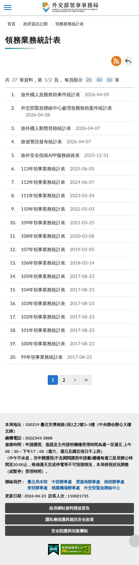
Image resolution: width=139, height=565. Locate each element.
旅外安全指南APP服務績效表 (57, 155)
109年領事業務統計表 (49, 222)
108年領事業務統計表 (49, 236)
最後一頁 (86, 380)
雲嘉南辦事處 (88, 481)
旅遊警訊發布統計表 (48, 141)
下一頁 (75, 380)
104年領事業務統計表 (49, 289)
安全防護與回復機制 (69, 530)
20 (88, 80)
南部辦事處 (114, 481)
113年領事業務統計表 (49, 168)
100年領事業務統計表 (49, 343)
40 (99, 80)
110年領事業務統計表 (49, 209)
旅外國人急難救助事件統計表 (57, 94)
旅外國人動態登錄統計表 (52, 128)
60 (109, 80)
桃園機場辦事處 (66, 487)
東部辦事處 (37, 487)
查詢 (131, 7)
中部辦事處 (62, 481)
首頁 (10, 23)
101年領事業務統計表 (49, 330)
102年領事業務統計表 (49, 316)
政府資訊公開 (35, 23)
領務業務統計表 (69, 23)
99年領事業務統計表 (48, 357)
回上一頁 (128, 61)
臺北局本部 (37, 481)
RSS (116, 61)
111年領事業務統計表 (49, 195)
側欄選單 (7, 7)
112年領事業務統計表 (49, 182)
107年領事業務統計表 (49, 249)
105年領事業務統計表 (49, 276)
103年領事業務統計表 (49, 303)
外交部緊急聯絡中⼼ (102, 487)
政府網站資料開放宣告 (69, 508)
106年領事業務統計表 (49, 262)
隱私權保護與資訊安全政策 (69, 519)
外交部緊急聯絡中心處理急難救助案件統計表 (58, 111)
